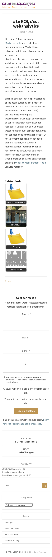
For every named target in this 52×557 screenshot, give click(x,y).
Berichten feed (12, 528)
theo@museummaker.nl (13, 472)
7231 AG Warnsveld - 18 (13, 468)
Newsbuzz (33, 552)
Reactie (26, 314)
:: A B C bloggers (26, 450)
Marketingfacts (13, 43)
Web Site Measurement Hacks (30, 162)
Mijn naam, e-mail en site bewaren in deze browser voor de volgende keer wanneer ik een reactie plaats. (26, 379)
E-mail (26, 350)
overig (8, 281)
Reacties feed (11, 534)
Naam (26, 337)
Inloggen (9, 522)
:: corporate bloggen (26, 440)
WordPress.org (12, 540)
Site (26, 364)
